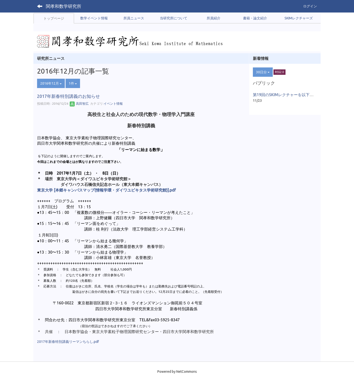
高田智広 (79, 103)
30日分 (263, 72)
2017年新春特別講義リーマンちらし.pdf (68, 342)
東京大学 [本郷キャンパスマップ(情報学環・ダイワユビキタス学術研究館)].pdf (106, 190)
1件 (73, 83)
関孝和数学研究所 (63, 6)
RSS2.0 (279, 72)
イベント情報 (113, 103)
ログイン (310, 6)
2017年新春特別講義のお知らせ (68, 96)
